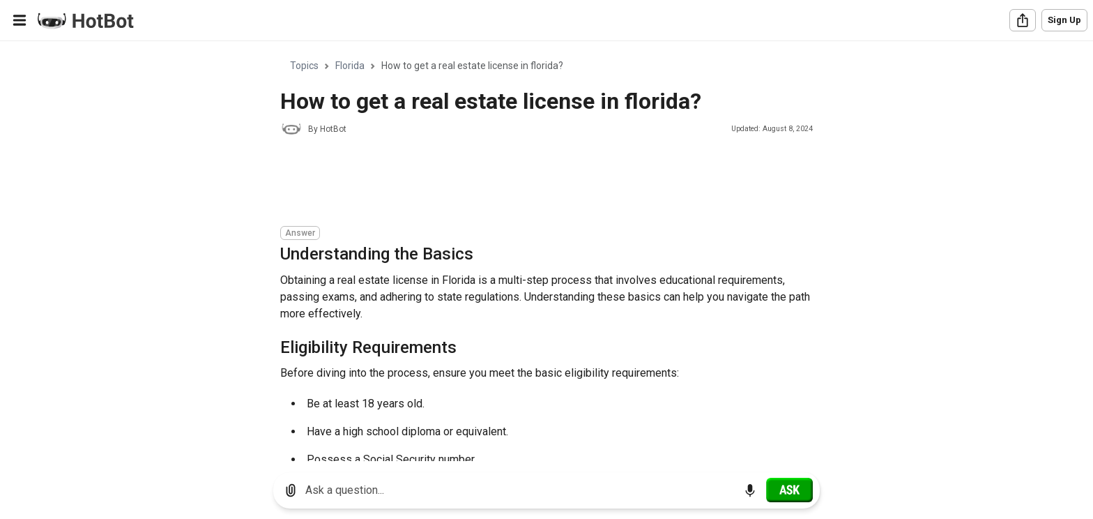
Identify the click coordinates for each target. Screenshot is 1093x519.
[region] (546, 251)
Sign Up (1064, 20)
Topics (304, 65)
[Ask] (789, 490)
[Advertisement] (534, 182)
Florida (350, 65)
